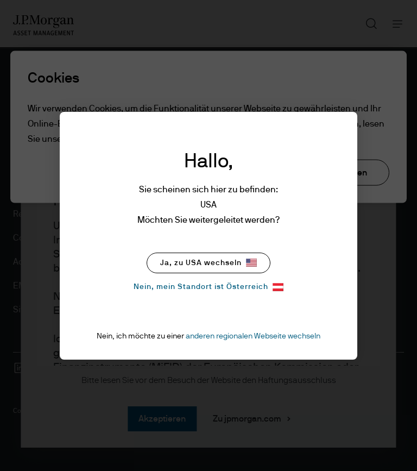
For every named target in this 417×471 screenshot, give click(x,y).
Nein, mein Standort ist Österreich (208, 287)
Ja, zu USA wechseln (208, 263)
